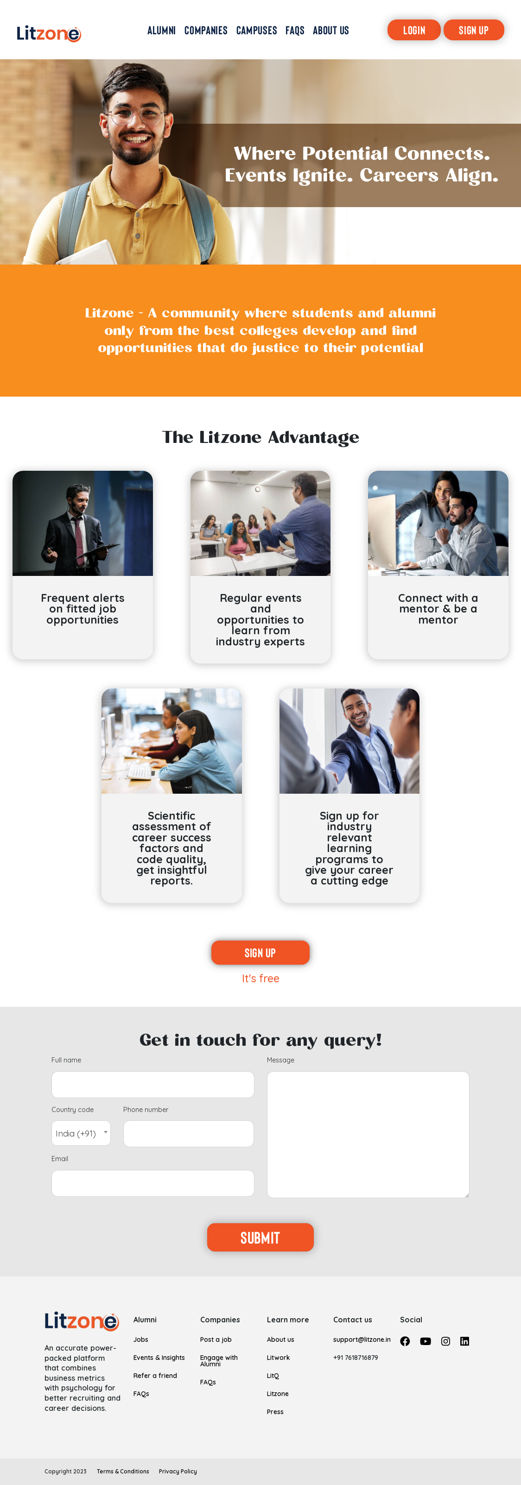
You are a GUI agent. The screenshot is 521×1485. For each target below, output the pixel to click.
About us (280, 1339)
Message (280, 1060)
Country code (72, 1110)
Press (275, 1411)
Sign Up (474, 30)
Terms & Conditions (123, 1471)
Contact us (352, 1320)
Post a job (216, 1339)
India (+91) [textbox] (76, 1133)
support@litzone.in (362, 1339)
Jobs (140, 1339)
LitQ (273, 1375)
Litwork (278, 1357)
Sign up (260, 952)
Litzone (278, 1393)
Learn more (288, 1320)
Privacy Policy (178, 1471)
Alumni (145, 1320)
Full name (66, 1060)
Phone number (145, 1110)
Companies (220, 1320)
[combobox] (81, 1133)
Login (414, 30)
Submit (260, 1237)
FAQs (141, 1393)
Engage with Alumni (219, 1360)
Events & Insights (159, 1357)
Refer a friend (155, 1375)
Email (59, 1159)
